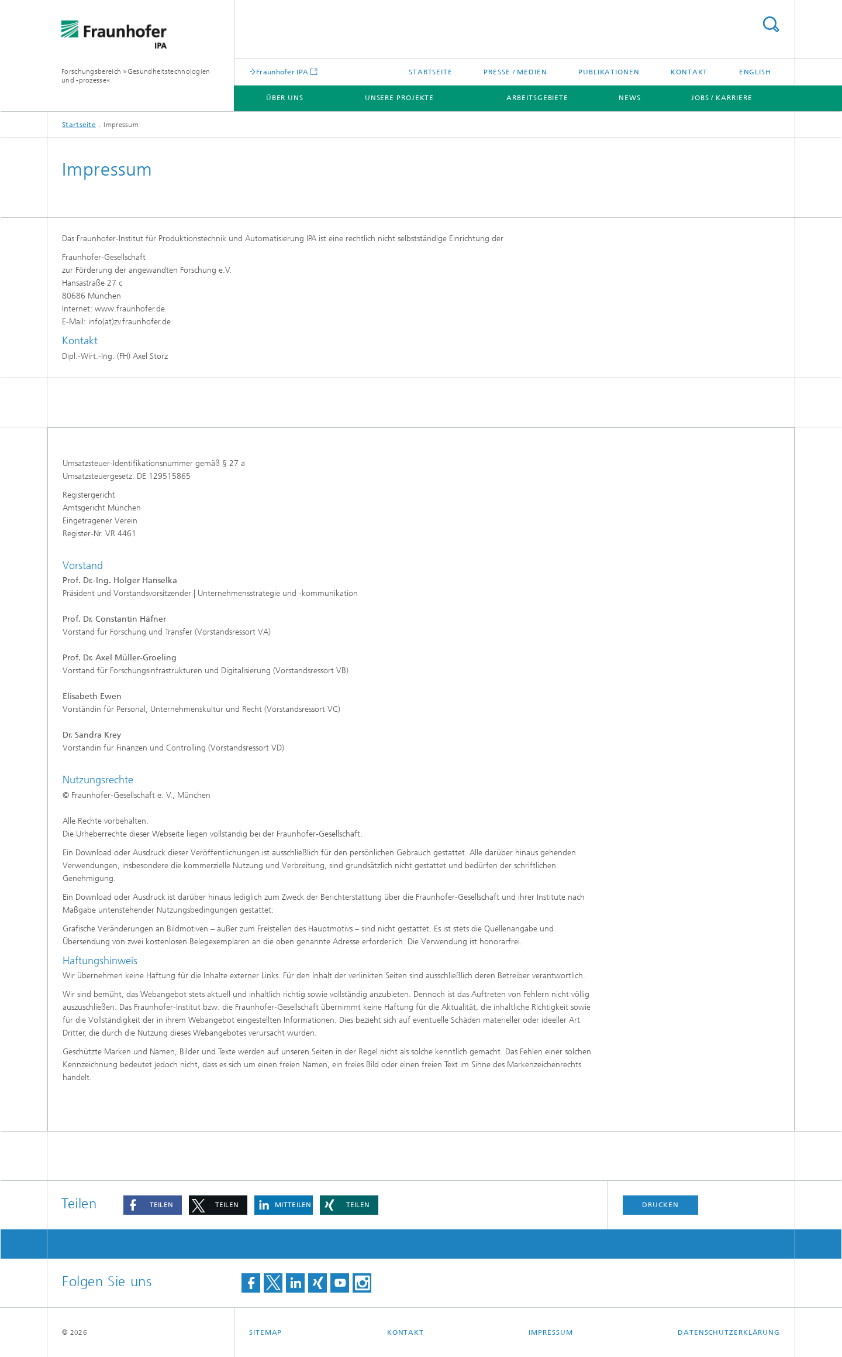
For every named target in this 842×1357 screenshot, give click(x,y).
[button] (152, 1205)
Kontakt (689, 72)
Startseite (431, 72)
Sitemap (265, 1332)
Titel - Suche (770, 24)
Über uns (284, 98)
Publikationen (609, 72)
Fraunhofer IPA (282, 72)
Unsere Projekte (399, 98)
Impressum (550, 1332)
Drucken (660, 1205)
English (755, 72)
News (630, 98)
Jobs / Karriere (722, 98)
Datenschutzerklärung (729, 1332)
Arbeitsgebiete (537, 98)
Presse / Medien (515, 72)
